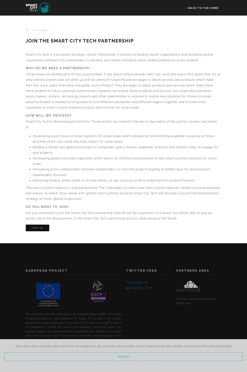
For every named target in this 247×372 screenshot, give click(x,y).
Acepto (123, 356)
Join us (37, 227)
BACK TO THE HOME (202, 7)
